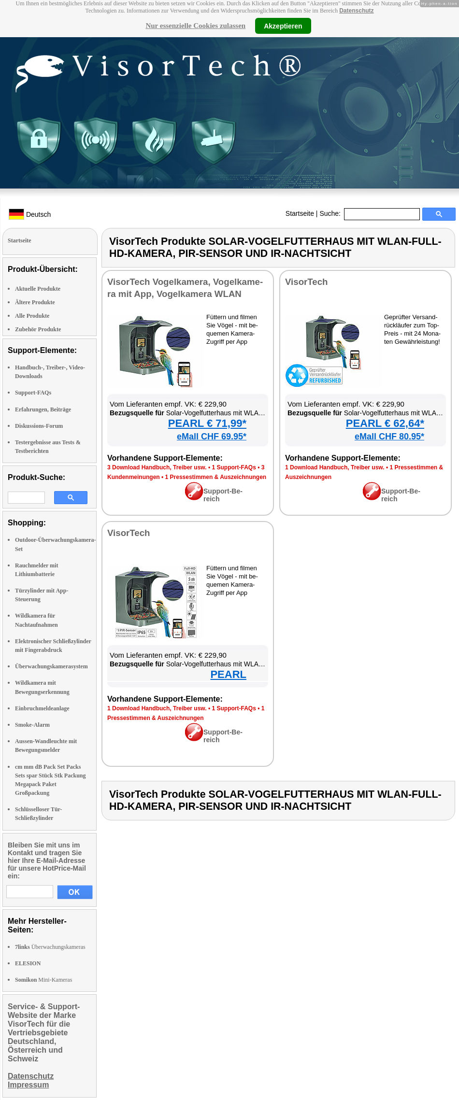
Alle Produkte (32, 315)
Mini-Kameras (43, 979)
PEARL (228, 674)
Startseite (300, 213)
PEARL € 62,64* (385, 423)
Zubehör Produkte (38, 329)
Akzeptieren (283, 25)
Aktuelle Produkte (37, 288)
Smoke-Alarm (32, 724)
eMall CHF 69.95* (211, 436)
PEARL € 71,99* (207, 423)
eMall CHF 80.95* (389, 436)
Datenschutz (356, 10)
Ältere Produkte (35, 302)
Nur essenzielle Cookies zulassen (195, 25)
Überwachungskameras (50, 947)
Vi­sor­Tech (306, 282)
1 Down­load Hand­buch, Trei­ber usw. (335, 467)
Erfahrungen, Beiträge (43, 409)
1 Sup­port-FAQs (234, 467)
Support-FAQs (33, 392)
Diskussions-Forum (39, 426)
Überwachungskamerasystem (51, 666)
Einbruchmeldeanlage (42, 708)
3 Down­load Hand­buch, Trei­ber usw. (157, 467)
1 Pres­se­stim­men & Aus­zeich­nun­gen (216, 477)
